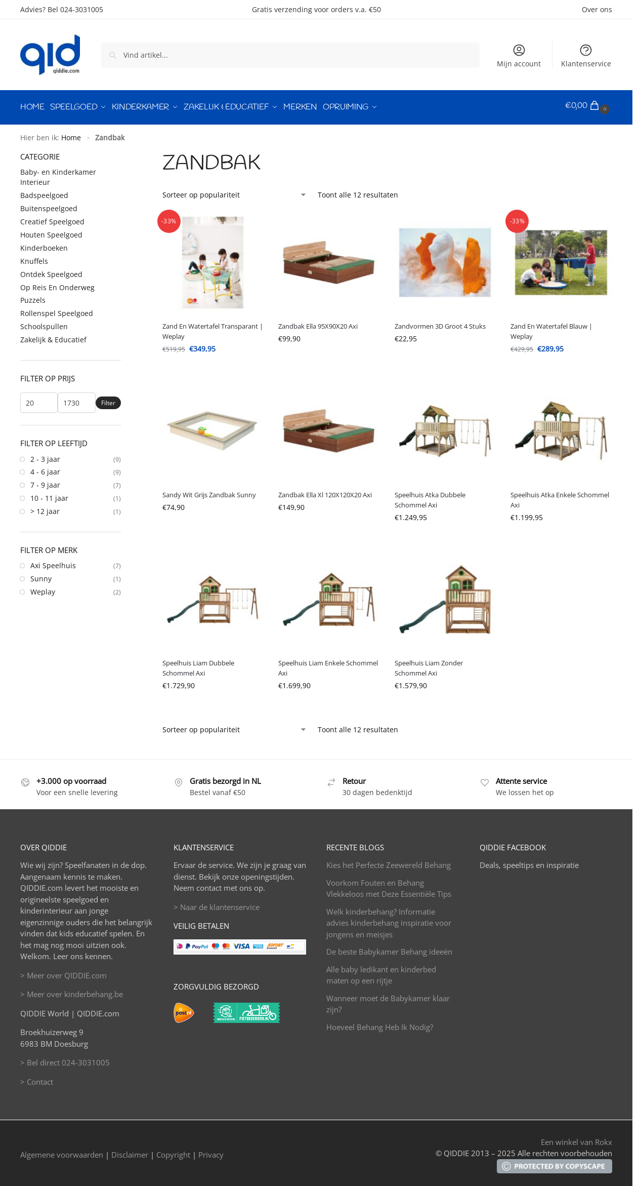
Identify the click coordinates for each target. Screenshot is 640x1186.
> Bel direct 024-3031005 (65, 1059)
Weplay (42, 588)
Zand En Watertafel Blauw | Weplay (551, 328)
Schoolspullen (44, 323)
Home (71, 134)
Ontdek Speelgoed (51, 270)
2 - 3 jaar (45, 455)
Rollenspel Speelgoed (56, 310)
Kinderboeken (44, 244)
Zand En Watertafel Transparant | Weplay (212, 328)
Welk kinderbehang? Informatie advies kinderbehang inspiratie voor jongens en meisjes (388, 919)
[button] (588, 106)
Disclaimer (129, 1151)
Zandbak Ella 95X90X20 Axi (318, 323)
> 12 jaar (45, 507)
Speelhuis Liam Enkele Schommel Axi (328, 665)
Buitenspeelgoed (48, 205)
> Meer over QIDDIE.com (63, 972)
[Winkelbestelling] (234, 191)
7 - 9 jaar (45, 482)
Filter (108, 399)
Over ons (597, 9)
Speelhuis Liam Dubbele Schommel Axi (198, 665)
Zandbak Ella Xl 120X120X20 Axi (325, 491)
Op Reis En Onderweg (57, 284)
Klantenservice (586, 55)
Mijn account (519, 55)
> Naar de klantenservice (217, 903)
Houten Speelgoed (51, 231)
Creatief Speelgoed (52, 218)
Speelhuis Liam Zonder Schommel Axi (429, 665)
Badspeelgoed (44, 192)
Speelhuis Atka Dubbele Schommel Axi (430, 496)
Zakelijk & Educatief (53, 336)
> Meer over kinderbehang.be (71, 991)
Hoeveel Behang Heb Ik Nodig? (379, 1023)
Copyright (173, 1151)
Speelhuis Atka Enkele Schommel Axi (559, 496)
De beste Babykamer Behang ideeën (389, 948)
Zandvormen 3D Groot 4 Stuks (440, 323)
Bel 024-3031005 (75, 9)
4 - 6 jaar (45, 468)
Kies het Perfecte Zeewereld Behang (388, 862)
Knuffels (34, 257)
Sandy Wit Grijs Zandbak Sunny (209, 491)
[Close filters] (124, 152)
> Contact (36, 1078)
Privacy (211, 1151)
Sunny (41, 575)
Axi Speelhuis (53, 562)
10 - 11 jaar (49, 495)
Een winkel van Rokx (576, 1138)
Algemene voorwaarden (61, 1151)
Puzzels (33, 297)
